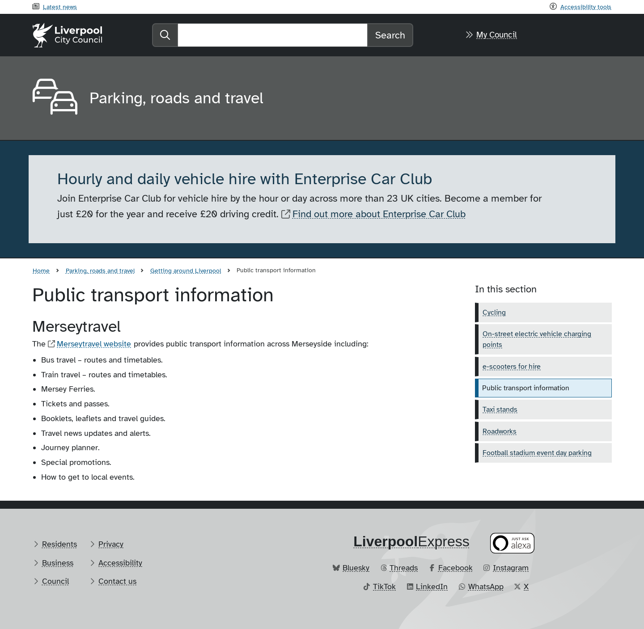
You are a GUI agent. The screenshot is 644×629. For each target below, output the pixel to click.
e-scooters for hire (512, 366)
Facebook (455, 568)
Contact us (117, 581)
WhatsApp (486, 586)
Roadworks (500, 431)
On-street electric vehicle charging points (537, 339)
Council (55, 581)
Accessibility (120, 563)
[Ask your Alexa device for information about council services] (512, 543)
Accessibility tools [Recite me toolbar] (585, 7)
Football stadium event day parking (537, 452)
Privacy (110, 544)
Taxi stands (500, 409)
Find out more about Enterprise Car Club (379, 214)
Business (57, 563)
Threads (404, 568)
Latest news (60, 7)
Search (390, 35)
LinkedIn (432, 586)
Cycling (494, 312)
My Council (496, 35)
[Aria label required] (53, 98)
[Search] (273, 35)
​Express (411, 541)
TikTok (384, 586)
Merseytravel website (94, 344)
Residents (59, 544)
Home (41, 270)
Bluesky (356, 568)
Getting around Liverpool (185, 270)
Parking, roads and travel (100, 270)
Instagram (511, 568)
